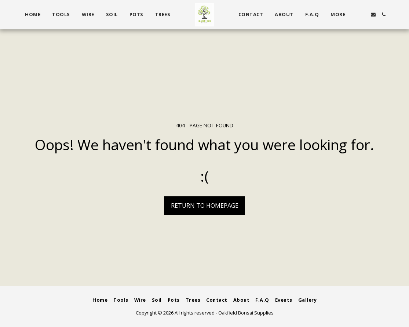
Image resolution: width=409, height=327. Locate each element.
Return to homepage (204, 205)
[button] (363, 14)
